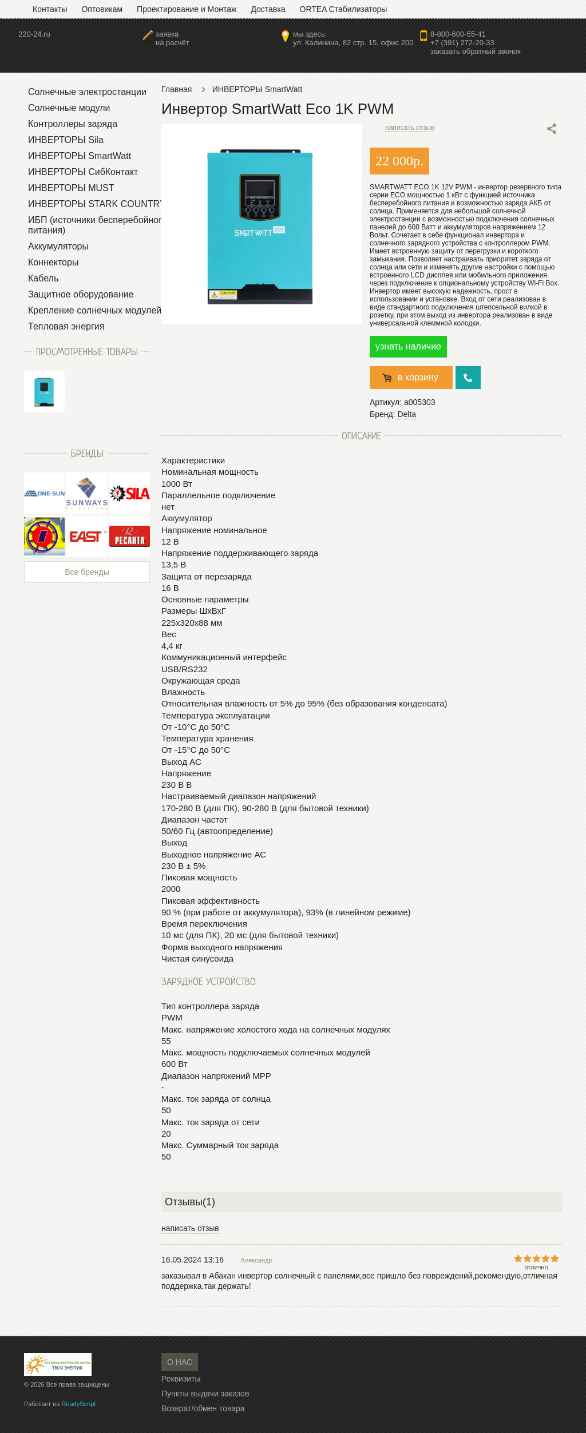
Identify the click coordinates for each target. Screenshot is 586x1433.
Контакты (50, 9)
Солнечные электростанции (87, 92)
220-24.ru (34, 34)
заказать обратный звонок (475, 51)
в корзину (418, 377)
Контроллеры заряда (72, 124)
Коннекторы (53, 262)
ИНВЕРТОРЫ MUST (71, 188)
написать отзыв (409, 128)
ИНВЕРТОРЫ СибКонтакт (83, 172)
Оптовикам (101, 9)
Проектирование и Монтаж (186, 9)
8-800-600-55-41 (458, 34)
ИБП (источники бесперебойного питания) (97, 225)
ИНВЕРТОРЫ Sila (66, 140)
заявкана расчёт (172, 38)
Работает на (60, 1403)
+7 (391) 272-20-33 (462, 42)
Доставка (268, 9)
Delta (406, 414)
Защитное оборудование (80, 294)
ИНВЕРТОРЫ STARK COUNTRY (97, 204)
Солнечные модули (69, 108)
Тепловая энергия (66, 326)
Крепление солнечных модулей (94, 310)
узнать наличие (408, 346)
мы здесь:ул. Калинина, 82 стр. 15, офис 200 (353, 38)
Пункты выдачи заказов (205, 1393)
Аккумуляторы (58, 246)
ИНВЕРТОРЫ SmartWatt (79, 156)
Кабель (43, 278)
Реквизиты (181, 1378)
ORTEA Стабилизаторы (343, 9)
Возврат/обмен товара (203, 1408)
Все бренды (87, 572)
